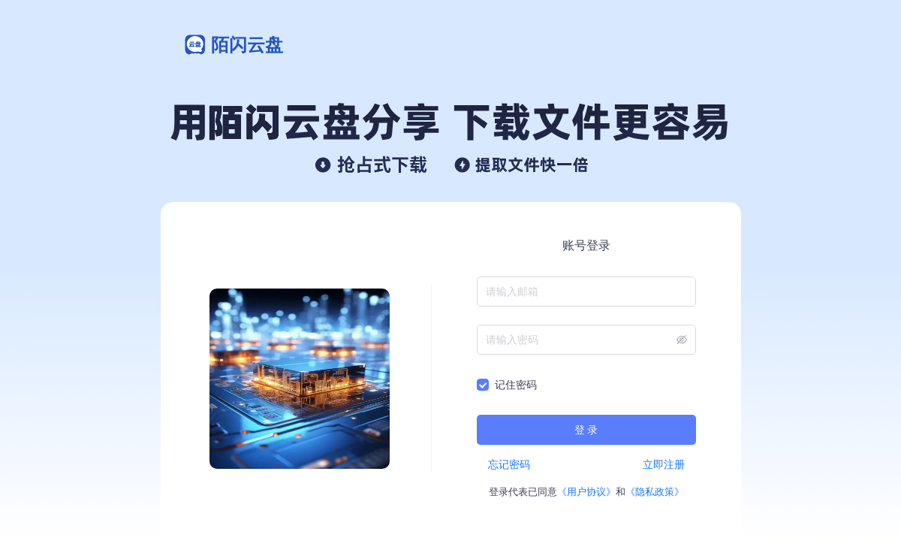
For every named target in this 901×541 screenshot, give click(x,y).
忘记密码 (509, 464)
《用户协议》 (586, 491)
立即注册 (664, 464)
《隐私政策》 (654, 491)
